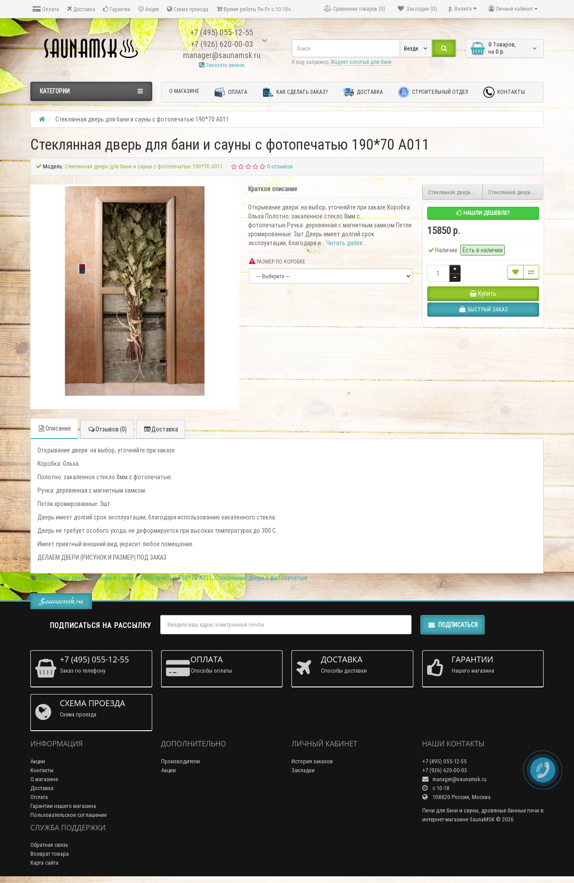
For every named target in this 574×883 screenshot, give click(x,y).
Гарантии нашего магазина (63, 806)
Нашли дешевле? (483, 213)
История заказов (312, 761)
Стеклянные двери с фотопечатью (261, 578)
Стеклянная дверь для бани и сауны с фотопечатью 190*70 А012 (455, 192)
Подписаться (453, 625)
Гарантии (116, 9)
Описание (54, 428)
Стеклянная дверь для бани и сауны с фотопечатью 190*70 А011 (125, 578)
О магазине (184, 91)
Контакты (504, 92)
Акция (148, 9)
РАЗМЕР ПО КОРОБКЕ (277, 261)
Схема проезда (187, 9)
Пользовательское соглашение (68, 815)
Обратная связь (49, 845)
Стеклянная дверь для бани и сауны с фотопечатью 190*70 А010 (516, 192)
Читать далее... (346, 243)
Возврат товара (49, 854)
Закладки (303, 770)
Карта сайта (44, 862)
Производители (180, 761)
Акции (37, 761)
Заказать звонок (222, 65)
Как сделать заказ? (295, 92)
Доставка (81, 9)
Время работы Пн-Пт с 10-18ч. (254, 9)
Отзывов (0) (107, 429)
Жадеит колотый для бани (361, 62)
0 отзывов (280, 166)
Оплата (46, 9)
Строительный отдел (433, 92)
